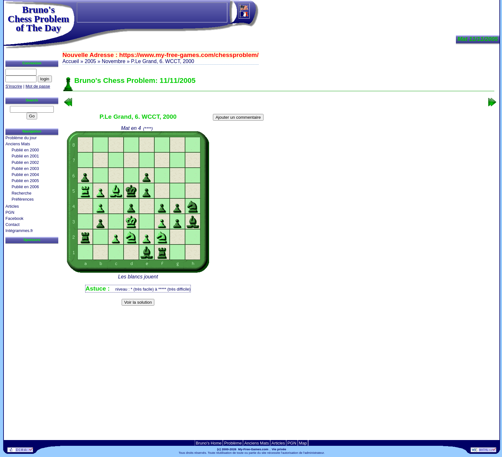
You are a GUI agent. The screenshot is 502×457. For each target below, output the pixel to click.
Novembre (113, 61)
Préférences (23, 199)
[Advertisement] (279, 318)
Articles (12, 206)
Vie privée (279, 449)
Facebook (14, 218)
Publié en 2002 (25, 162)
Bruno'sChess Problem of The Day (38, 18)
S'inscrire (13, 86)
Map (303, 443)
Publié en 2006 (25, 186)
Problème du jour (20, 137)
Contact (12, 224)
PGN (9, 212)
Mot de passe (38, 86)
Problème (233, 443)
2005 (90, 61)
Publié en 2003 (25, 168)
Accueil (70, 61)
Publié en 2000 (25, 150)
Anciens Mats (17, 143)
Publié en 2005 (25, 180)
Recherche (21, 193)
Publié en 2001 (25, 156)
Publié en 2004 (25, 174)
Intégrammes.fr (19, 230)
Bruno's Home (209, 443)
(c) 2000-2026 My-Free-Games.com (242, 449)
